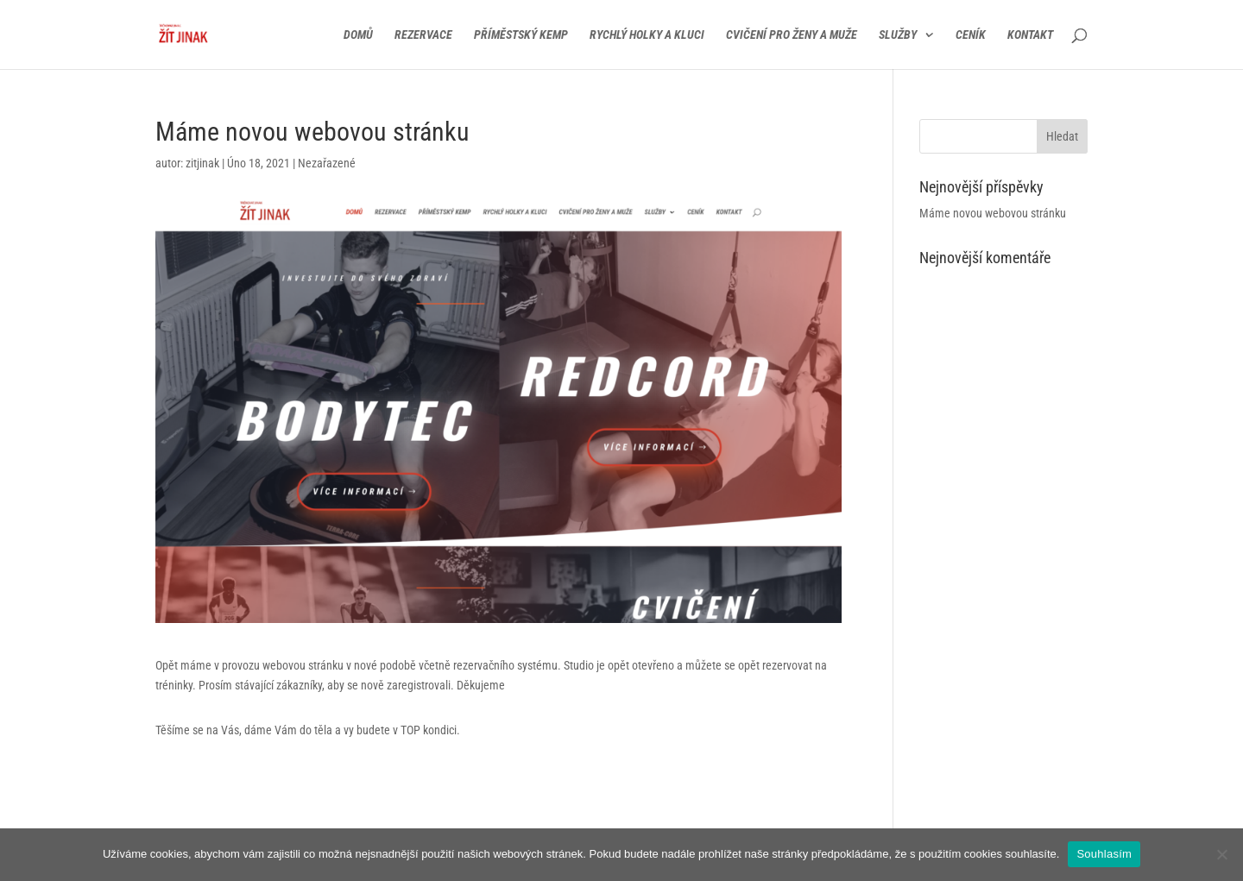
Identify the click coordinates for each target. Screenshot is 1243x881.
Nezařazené (327, 163)
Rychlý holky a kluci (647, 34)
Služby (898, 34)
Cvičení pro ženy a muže (791, 34)
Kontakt (1030, 34)
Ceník (971, 34)
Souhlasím (1104, 853)
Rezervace (423, 34)
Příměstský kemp (521, 34)
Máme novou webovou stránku (992, 213)
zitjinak (202, 163)
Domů (358, 34)
